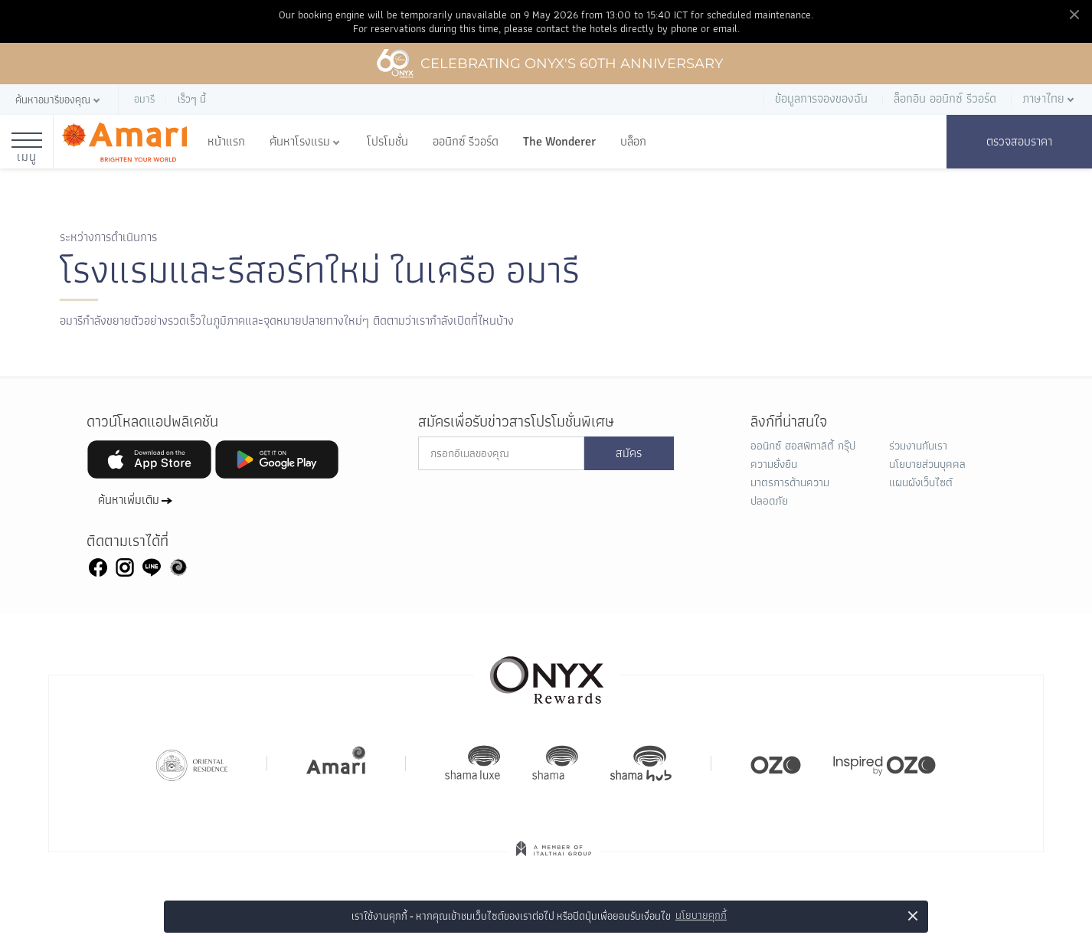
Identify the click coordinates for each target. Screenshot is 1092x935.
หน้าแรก (226, 141)
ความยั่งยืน (773, 464)
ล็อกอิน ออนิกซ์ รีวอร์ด (945, 98)
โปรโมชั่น (387, 141)
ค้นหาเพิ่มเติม (128, 500)
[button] (59, 100)
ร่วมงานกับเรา (918, 445)
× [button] (913, 915)
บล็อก (633, 141)
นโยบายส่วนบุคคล (927, 464)
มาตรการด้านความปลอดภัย (789, 491)
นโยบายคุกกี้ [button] (701, 915)
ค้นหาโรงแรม (300, 141)
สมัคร (629, 453)
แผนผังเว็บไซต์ (921, 482)
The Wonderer (559, 141)
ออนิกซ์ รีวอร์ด (466, 141)
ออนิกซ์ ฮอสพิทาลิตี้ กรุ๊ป (802, 445)
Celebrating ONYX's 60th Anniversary (549, 63)
